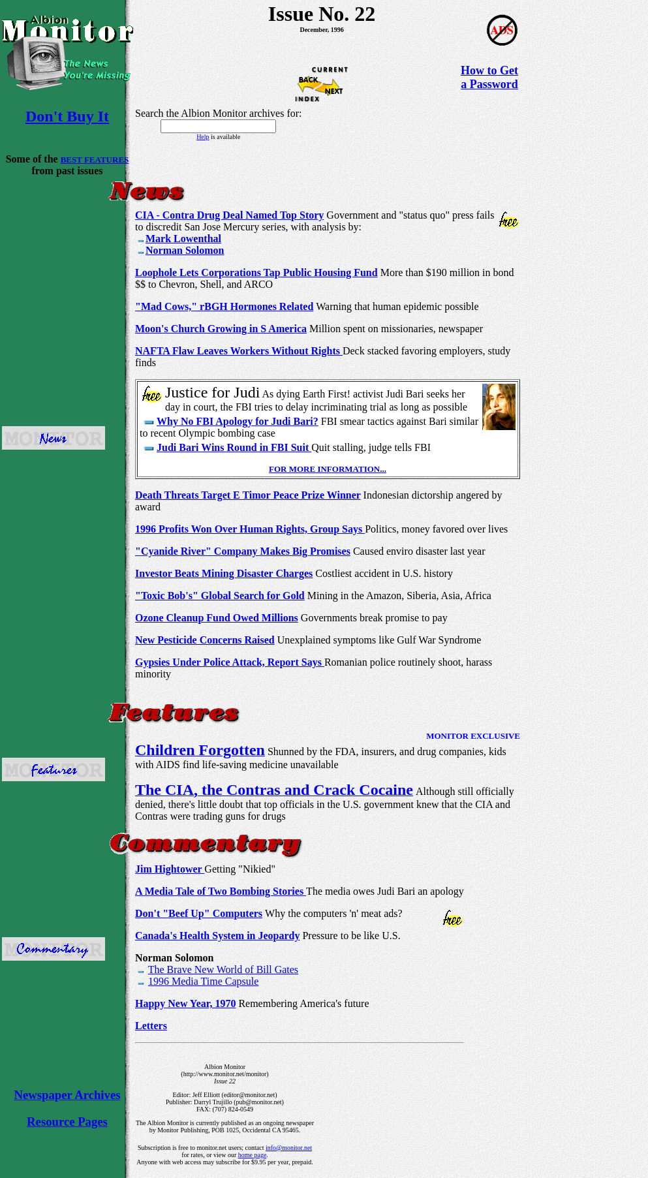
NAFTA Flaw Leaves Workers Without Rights (239, 350)
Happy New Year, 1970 (185, 1003)
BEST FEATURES (95, 159)
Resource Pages (67, 1121)
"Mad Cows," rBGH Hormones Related (224, 306)
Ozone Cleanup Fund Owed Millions (216, 617)
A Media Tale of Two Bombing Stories (220, 891)
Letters (151, 1025)
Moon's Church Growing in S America (221, 328)
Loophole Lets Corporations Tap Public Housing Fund (256, 272)
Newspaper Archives (67, 1095)
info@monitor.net (289, 1147)
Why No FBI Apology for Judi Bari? (237, 421)
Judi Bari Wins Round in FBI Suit (234, 447)
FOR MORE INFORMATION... (327, 469)
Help (202, 136)
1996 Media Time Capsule (203, 981)
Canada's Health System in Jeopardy (217, 935)
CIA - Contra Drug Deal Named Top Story (229, 215)
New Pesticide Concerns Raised (205, 639)
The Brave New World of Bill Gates (223, 969)
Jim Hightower (169, 869)
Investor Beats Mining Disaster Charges (224, 573)
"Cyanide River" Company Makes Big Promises (242, 551)
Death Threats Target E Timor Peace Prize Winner (248, 495)
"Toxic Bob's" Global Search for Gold (220, 595)
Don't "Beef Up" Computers (198, 913)
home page (252, 1154)
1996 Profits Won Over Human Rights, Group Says (250, 529)
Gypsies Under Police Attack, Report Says (229, 662)
